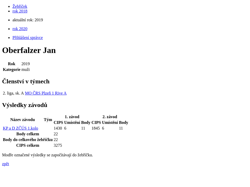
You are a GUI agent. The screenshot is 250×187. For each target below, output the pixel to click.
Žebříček (19, 6)
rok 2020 (19, 28)
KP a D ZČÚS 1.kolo (20, 128)
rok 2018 (19, 11)
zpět (5, 164)
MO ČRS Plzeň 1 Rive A (46, 93)
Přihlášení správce (27, 37)
